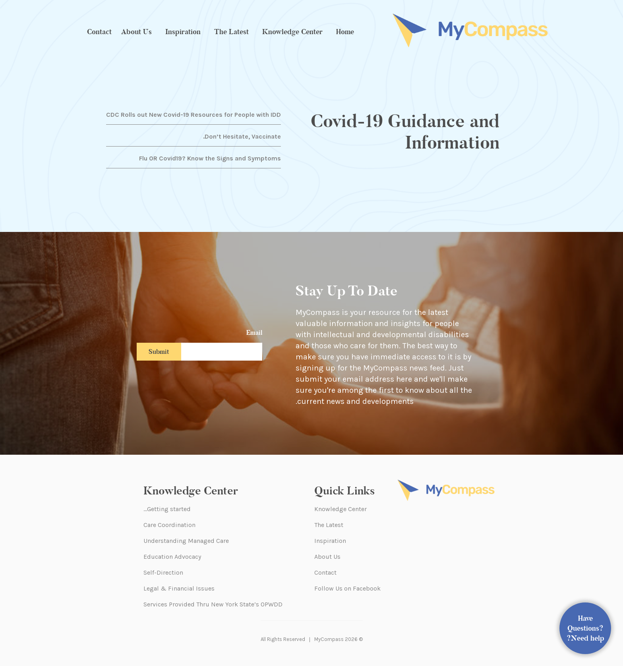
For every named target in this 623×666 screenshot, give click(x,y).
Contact (99, 32)
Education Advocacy (172, 556)
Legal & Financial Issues (179, 588)
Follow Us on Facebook (347, 588)
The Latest (231, 32)
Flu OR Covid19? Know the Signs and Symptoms (210, 158)
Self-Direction (163, 572)
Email (254, 332)
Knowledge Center (292, 32)
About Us (136, 32)
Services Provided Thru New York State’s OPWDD (212, 604)
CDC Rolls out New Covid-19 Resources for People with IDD (193, 114)
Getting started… (167, 509)
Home (345, 32)
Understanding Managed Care (186, 540)
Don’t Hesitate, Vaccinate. (242, 136)
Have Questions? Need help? (585, 628)
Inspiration (183, 32)
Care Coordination (169, 525)
